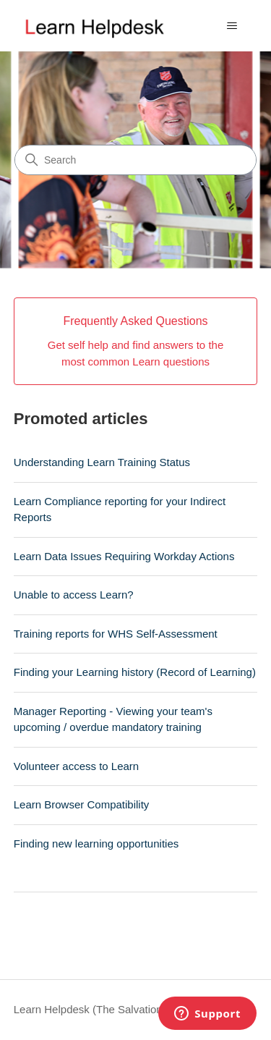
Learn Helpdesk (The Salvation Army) (104, 1009)
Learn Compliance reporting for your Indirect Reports (119, 509)
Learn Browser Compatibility (82, 804)
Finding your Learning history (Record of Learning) (135, 672)
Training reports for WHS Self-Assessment (116, 633)
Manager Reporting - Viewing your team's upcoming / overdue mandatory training (113, 719)
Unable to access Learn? (74, 594)
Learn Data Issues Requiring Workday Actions (124, 556)
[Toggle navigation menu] (231, 26)
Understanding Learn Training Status (102, 462)
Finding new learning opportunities (96, 843)
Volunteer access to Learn (76, 766)
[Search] (135, 159)
